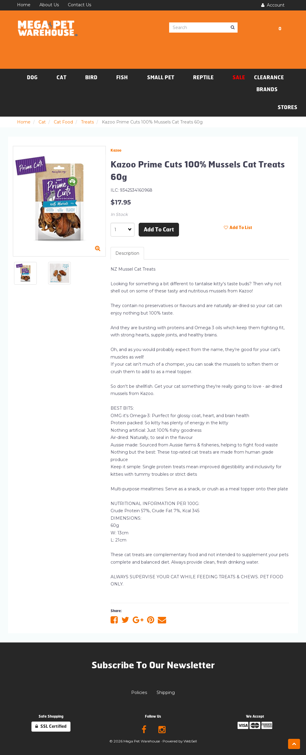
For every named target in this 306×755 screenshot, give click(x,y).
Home (23, 122)
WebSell (190, 741)
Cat (42, 122)
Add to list (238, 227)
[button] (280, 28)
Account (272, 5)
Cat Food (63, 122)
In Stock (119, 214)
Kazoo (116, 150)
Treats (87, 122)
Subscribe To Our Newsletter (153, 665)
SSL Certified (51, 726)
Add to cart (159, 229)
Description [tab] (127, 253)
